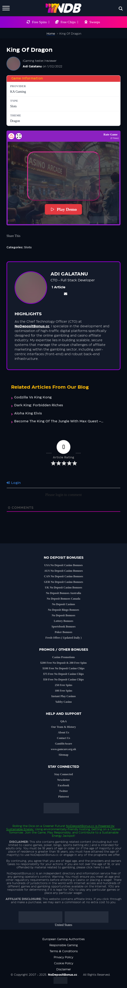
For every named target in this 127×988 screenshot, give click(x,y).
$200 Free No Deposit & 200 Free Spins (63, 662)
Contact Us (63, 738)
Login (13, 483)
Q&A (63, 721)
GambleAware (63, 743)
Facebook (63, 785)
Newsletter (63, 779)
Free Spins (40, 22)
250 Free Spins (63, 685)
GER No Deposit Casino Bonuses (63, 582)
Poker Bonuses (63, 632)
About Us (63, 732)
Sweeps (94, 22)
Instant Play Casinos (63, 696)
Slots (28, 247)
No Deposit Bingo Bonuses (63, 609)
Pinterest (63, 796)
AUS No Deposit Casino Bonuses (63, 570)
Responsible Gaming (63, 945)
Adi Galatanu (32, 66)
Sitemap (63, 754)
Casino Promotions (63, 657)
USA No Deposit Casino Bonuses (63, 565)
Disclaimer (63, 969)
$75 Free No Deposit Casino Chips (63, 674)
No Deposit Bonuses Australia (63, 593)
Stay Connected (63, 774)
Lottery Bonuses (63, 621)
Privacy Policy (63, 957)
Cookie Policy (63, 963)
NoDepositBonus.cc (80, 826)
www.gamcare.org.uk (63, 749)
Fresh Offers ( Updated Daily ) (63, 637)
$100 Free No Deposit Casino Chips (64, 668)
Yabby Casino (63, 701)
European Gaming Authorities (63, 939)
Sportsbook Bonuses (63, 626)
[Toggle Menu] (6, 8)
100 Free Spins (63, 690)
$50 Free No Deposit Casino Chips (63, 679)
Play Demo (63, 209)
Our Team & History (63, 727)
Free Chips (69, 22)
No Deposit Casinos (63, 604)
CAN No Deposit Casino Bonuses (63, 576)
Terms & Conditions (64, 951)
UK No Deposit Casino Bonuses (63, 587)
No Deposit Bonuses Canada (63, 598)
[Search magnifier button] (121, 9)
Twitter (63, 791)
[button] (63, 176)
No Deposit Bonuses (63, 615)
